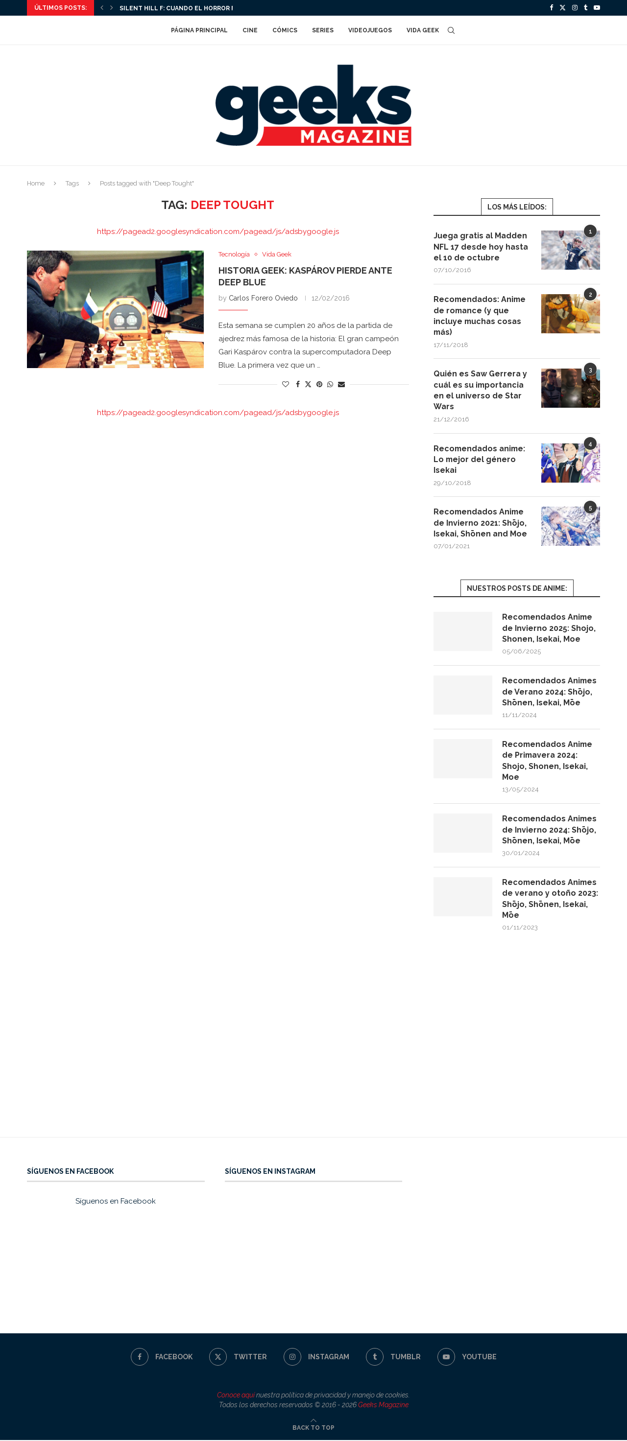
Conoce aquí (236, 1396)
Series (323, 30)
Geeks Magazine (383, 1405)
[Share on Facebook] (298, 384)
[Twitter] (562, 8)
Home (36, 183)
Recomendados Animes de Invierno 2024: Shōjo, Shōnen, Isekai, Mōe (550, 830)
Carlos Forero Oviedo (263, 298)
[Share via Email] (341, 384)
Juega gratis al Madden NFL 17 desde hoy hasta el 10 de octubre (481, 246)
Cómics (284, 30)
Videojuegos (370, 30)
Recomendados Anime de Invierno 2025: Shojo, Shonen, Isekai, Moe (549, 628)
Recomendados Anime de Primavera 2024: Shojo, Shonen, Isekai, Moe (548, 761)
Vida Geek (423, 30)
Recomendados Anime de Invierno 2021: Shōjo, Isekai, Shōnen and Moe (480, 523)
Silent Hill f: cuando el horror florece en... (197, 8)
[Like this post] (285, 384)
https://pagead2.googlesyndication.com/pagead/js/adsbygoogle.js (218, 231)
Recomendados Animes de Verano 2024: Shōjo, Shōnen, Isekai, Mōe (550, 692)
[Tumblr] (585, 8)
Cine (250, 30)
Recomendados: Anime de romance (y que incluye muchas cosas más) (481, 316)
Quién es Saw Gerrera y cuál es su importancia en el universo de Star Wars (480, 391)
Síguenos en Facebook (115, 1202)
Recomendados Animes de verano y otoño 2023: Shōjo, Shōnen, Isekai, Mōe (550, 899)
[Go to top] (313, 1428)
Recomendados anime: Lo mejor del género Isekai (480, 459)
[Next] (112, 8)
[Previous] (102, 8)
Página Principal (199, 30)
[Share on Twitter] (308, 384)
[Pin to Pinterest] (319, 384)
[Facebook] (551, 8)
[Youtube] (597, 8)
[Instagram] (575, 8)
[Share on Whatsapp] (330, 384)
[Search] (451, 30)
